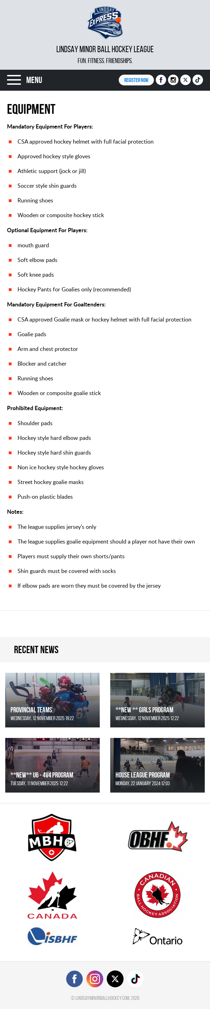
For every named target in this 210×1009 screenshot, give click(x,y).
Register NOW (136, 80)
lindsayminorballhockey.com (102, 998)
